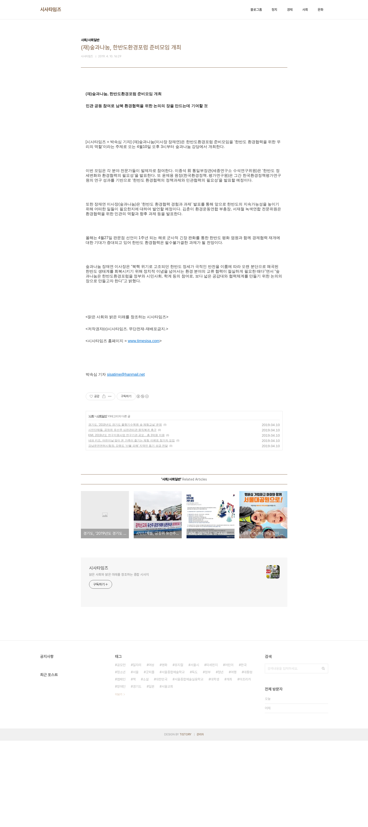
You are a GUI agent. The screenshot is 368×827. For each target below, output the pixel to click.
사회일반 (101, 502)
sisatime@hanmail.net (126, 461)
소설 (146, 766)
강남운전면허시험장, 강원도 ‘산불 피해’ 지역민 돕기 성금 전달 (128, 532)
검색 (323, 754)
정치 (274, 10)
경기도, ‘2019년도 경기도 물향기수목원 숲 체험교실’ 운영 (125, 511)
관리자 (200, 820)
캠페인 (121, 766)
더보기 (118, 780)
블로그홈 (256, 10)
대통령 (248, 758)
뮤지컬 (179, 751)
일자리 (137, 751)
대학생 (215, 766)
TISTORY (185, 820)
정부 (208, 758)
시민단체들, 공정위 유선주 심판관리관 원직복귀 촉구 (122, 516)
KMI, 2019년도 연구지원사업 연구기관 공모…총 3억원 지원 (126, 521)
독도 (195, 758)
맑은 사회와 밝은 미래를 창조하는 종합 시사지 (119, 661)
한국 (244, 751)
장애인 (121, 773)
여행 (233, 758)
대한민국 (161, 766)
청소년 (121, 758)
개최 (229, 766)
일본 (151, 773)
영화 (164, 751)
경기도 (137, 773)
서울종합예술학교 (173, 758)
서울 (136, 758)
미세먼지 (212, 751)
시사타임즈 (50, 9)
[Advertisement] (184, 132)
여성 (151, 751)
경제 (290, 10)
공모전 (121, 751)
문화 (320, 10)
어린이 (229, 751)
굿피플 (150, 758)
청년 (220, 758)
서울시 (194, 751)
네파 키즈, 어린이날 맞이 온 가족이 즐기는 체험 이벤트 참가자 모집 (131, 526)
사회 (305, 10)
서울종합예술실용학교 (189, 766)
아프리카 (245, 766)
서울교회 (167, 773)
